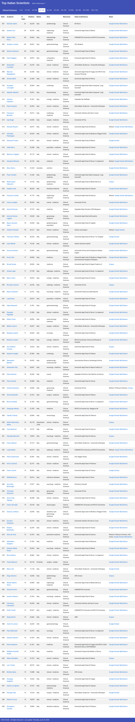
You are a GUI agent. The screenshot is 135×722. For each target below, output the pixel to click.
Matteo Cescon (12, 326)
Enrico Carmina (12, 463)
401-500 (49, 10)
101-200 (27, 10)
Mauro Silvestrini (12, 292)
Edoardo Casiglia (12, 354)
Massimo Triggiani (13, 154)
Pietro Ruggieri (11, 58)
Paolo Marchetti (12, 631)
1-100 (21, 10)
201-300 (34, 10)
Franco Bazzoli (11, 443)
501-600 (56, 10)
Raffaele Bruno (12, 477)
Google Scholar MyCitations (118, 24)
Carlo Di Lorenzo (12, 624)
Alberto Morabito (12, 658)
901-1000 (86, 10)
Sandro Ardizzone (12, 51)
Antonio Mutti (11, 79)
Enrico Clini (10, 257)
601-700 (63, 10)
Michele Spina (11, 672)
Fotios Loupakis (12, 202)
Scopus (111, 182)
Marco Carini (11, 278)
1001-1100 (94, 10)
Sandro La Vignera (13, 686)
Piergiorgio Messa (13, 408)
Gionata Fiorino (12, 589)
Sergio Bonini (11, 617)
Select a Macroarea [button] (38, 3)
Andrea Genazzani (13, 388)
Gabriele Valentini (12, 92)
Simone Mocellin (12, 395)
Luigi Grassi (11, 299)
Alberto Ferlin (11, 319)
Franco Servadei (12, 505)
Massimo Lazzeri (12, 340)
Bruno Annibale (12, 402)
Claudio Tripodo (12, 415)
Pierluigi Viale (11, 693)
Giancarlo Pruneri (12, 140)
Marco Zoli (10, 569)
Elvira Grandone (12, 644)
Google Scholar (114, 140)
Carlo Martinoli (12, 429)
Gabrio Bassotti (12, 305)
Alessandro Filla (12, 367)
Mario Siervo (11, 168)
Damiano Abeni (12, 24)
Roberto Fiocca (12, 699)
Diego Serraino (11, 576)
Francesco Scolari (13, 195)
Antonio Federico (12, 596)
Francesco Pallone (13, 237)
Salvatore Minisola (13, 161)
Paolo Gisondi (11, 381)
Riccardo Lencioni (13, 285)
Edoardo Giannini (12, 638)
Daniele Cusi (11, 30)
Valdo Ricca (11, 147)
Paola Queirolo (11, 374)
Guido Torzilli (11, 610)
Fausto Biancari (12, 562)
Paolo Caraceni (12, 106)
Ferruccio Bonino (12, 250)
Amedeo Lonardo (12, 44)
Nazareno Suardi (12, 333)
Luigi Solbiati (11, 450)
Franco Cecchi (11, 470)
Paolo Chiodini (11, 175)
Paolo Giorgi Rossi (13, 457)
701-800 (71, 10)
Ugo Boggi (10, 120)
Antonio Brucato (12, 209)
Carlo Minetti (11, 244)
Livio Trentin (11, 665)
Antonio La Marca (13, 512)
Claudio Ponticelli (12, 230)
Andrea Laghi (11, 271)
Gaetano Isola (11, 189)
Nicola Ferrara (11, 264)
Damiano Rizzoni (12, 127)
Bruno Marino (11, 555)
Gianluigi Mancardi (13, 436)
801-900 (78, 10)
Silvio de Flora (11, 534)
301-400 (41, 10)
